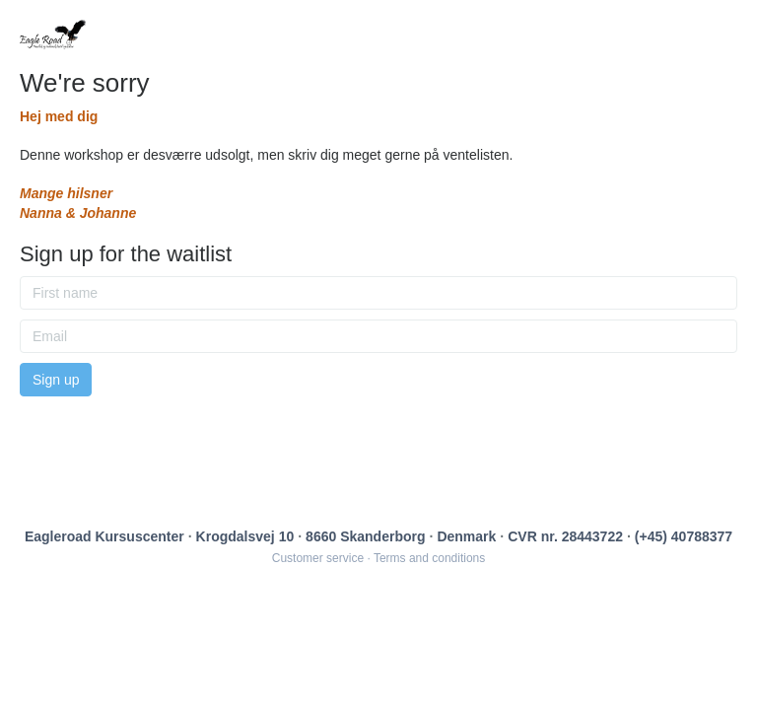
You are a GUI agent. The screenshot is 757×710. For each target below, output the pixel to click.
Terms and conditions (429, 558)
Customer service (318, 558)
